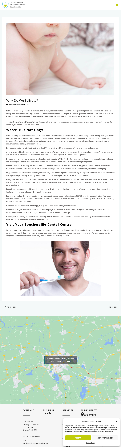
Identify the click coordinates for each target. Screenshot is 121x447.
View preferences (105, 438)
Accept (78, 438)
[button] (117, 421)
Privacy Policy (90, 443)
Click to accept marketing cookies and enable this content (60, 362)
